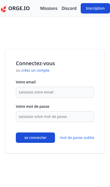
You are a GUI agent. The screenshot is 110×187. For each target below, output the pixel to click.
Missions (48, 8)
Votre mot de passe (32, 106)
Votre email (26, 81)
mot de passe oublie (77, 137)
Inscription (95, 8)
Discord (69, 8)
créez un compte (35, 70)
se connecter (35, 137)
